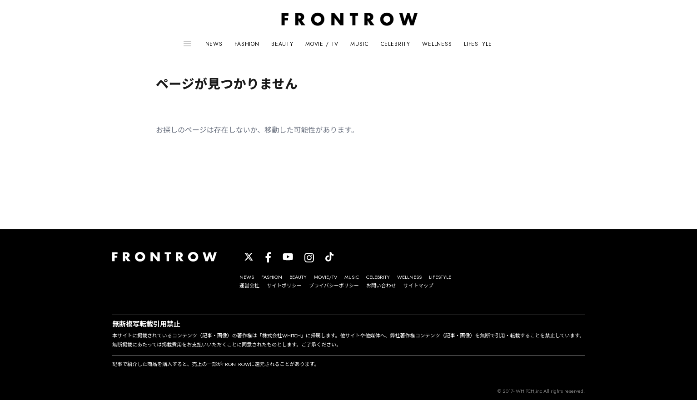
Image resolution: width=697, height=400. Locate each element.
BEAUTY (282, 44)
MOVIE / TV (322, 44)
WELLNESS (437, 44)
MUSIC (359, 44)
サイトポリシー (284, 285)
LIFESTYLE (478, 44)
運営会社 (249, 285)
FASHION (246, 44)
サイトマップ (418, 285)
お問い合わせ (381, 285)
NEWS (214, 44)
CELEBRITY (396, 44)
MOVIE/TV (325, 277)
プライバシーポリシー (334, 285)
